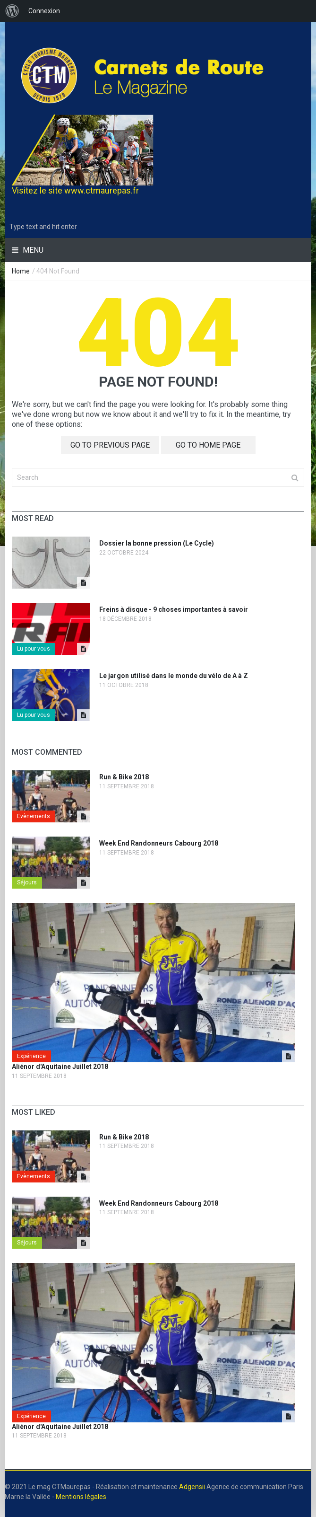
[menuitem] (12, 11)
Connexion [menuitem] (44, 11)
